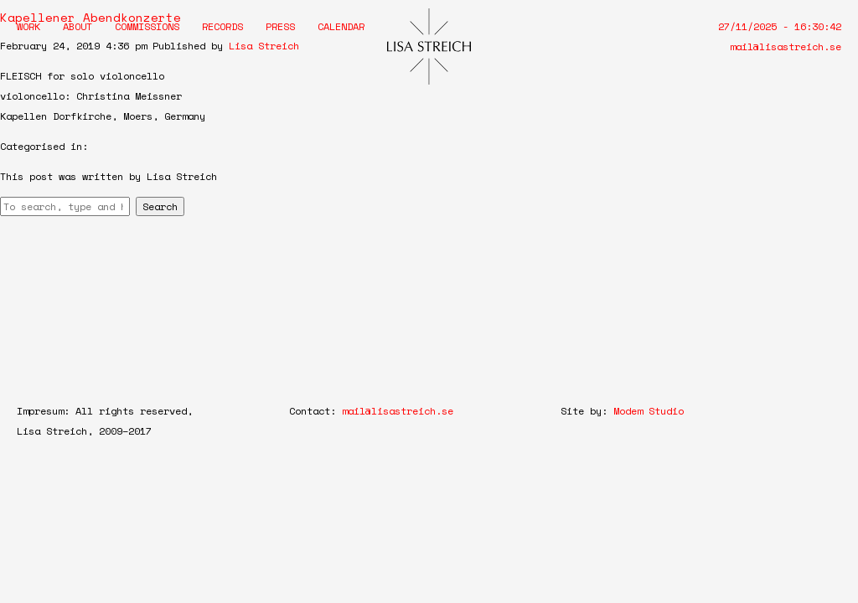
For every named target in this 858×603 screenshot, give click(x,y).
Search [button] (160, 206)
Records (222, 26)
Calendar (341, 26)
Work (28, 26)
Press (280, 26)
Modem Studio (648, 411)
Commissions (147, 26)
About (77, 26)
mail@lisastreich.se (785, 46)
